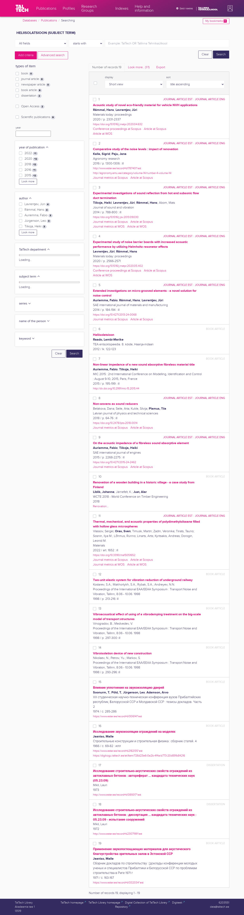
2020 (31, 159)
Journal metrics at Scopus (110, 178)
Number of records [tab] (106, 67)
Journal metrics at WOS (108, 227)
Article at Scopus (155, 129)
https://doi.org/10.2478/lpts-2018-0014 (115, 423)
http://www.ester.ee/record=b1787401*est (117, 168)
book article (31, 90)
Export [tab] (160, 67)
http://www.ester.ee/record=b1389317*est (117, 794)
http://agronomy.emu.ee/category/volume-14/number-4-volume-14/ (132, 173)
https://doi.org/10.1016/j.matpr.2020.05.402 (118, 266)
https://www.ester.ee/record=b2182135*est (117, 751)
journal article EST (178, 99)
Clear (205, 54)
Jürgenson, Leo (38, 221)
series (25, 303)
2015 (31, 176)
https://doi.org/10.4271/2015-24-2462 (114, 462)
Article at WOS (102, 134)
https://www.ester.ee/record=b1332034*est (118, 882)
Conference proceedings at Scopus (117, 129)
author (25, 198)
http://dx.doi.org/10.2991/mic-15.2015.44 (116, 388)
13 (100, 609)
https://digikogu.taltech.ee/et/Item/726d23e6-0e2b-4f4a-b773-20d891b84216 (139, 755)
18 (100, 804)
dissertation (31, 96)
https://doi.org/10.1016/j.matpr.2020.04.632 (117, 124)
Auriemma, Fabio (38, 215)
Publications (49, 20)
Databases (30, 20)
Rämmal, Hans (37, 210)
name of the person (34, 321)
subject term (29, 276)
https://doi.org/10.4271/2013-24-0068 (115, 314)
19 (100, 843)
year (18, 127)
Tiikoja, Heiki (35, 227)
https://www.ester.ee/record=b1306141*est (117, 716)
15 (100, 682)
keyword (27, 339)
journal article (32, 79)
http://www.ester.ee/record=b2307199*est (117, 833)
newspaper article (35, 85)
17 (100, 765)
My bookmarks (216, 21)
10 (100, 477)
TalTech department (34, 250)
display (109, 77)
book (27, 74)
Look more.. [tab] (139, 67)
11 (100, 516)
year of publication (34, 147)
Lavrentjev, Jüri (37, 204)
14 (100, 648)
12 (100, 574)
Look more (28, 181)
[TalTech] (22, 8)
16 (100, 726)
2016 (31, 170)
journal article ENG (210, 99)
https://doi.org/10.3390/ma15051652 (114, 555)
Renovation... (100, 506)
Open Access (32, 106)
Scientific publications (38, 117)
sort (168, 77)
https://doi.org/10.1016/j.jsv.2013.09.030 (116, 217)
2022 (31, 153)
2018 (31, 164)
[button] (229, 8)
